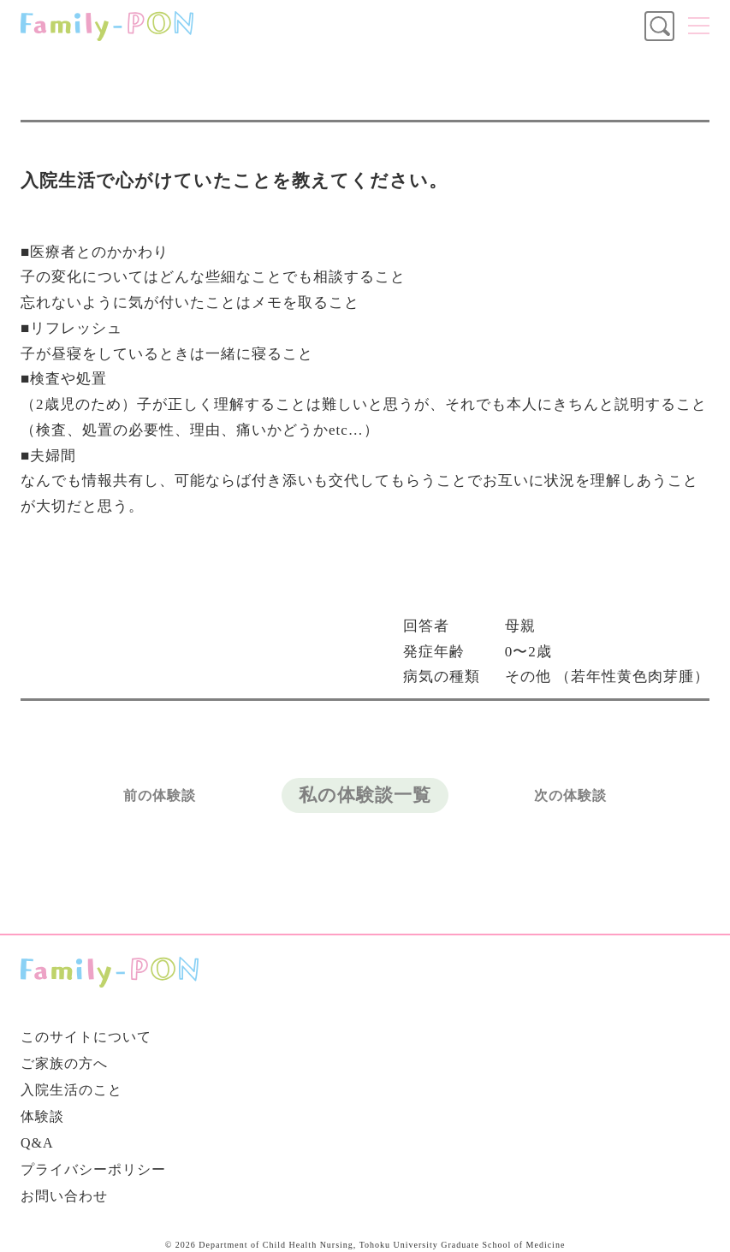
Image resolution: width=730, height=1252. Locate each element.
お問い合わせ (64, 1196)
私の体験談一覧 (365, 795)
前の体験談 (159, 796)
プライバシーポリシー (93, 1169)
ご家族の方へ (64, 1063)
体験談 (42, 1116)
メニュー (698, 25)
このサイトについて (86, 1036)
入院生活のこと (71, 1090)
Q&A (37, 1143)
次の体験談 (570, 796)
